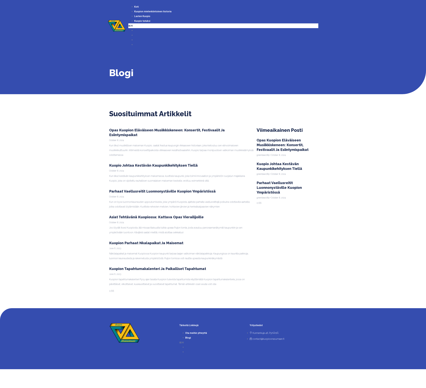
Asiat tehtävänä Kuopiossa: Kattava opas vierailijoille (156, 217)
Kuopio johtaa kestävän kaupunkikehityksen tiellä (153, 165)
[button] (223, 25)
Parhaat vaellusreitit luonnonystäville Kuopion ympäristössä (162, 191)
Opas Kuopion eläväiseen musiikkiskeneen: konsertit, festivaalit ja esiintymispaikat (283, 145)
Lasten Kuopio (142, 16)
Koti (136, 6)
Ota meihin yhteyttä (196, 333)
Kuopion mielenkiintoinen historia (152, 11)
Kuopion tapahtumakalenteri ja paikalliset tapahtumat (157, 269)
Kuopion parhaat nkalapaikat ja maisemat (146, 243)
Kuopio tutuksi (142, 21)
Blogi (188, 337)
